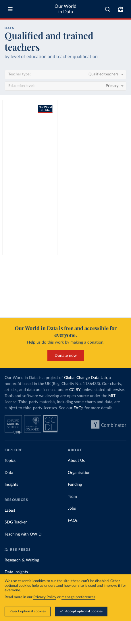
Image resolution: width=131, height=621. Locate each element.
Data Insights (16, 572)
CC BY (74, 390)
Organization (79, 473)
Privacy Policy (44, 597)
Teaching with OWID (23, 534)
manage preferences (78, 597)
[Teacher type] (65, 74)
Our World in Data (65, 9)
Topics (10, 461)
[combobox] (107, 9)
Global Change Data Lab (85, 378)
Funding (75, 485)
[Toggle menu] (10, 9)
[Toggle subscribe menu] (120, 9)
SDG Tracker (16, 522)
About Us (76, 461)
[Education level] (65, 86)
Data (9, 473)
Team (72, 497)
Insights (11, 485)
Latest (10, 510)
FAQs (78, 408)
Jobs (72, 508)
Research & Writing (22, 560)
